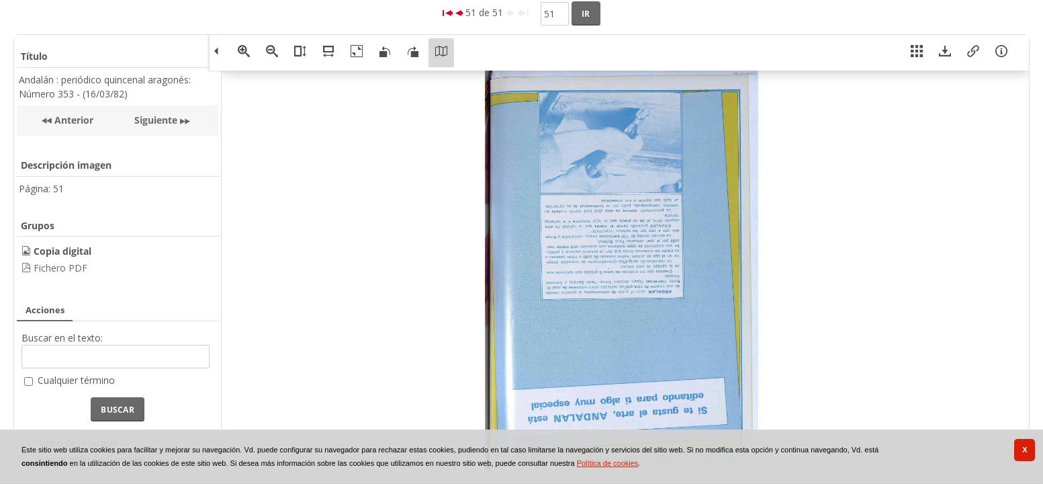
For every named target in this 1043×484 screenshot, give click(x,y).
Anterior (72, 120)
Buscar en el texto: (62, 337)
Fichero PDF (60, 267)
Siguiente (156, 120)
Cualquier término (76, 380)
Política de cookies (608, 463)
